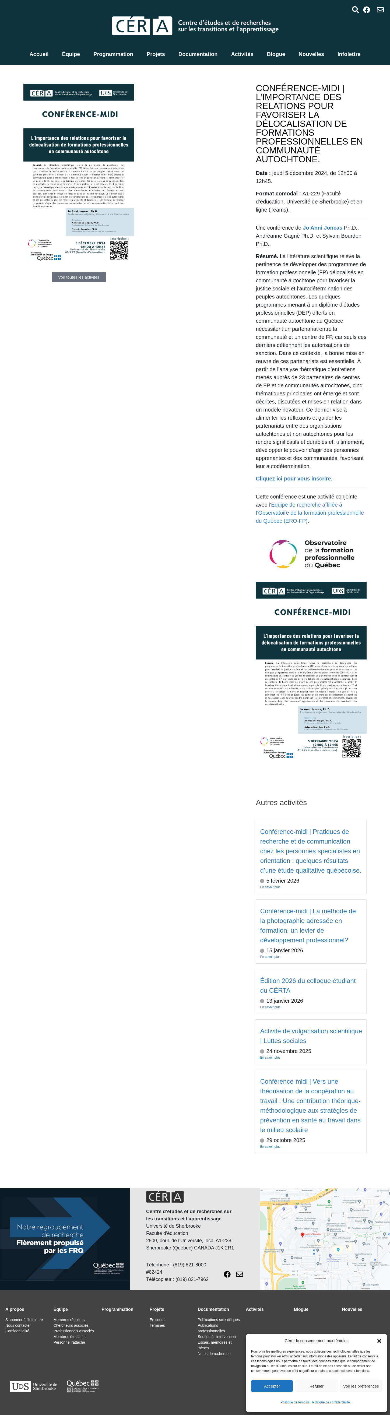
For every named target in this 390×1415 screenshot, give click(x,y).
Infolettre (349, 54)
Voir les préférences (361, 1386)
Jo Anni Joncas (322, 228)
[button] (379, 1340)
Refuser (317, 1386)
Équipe (71, 54)
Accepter (272, 1386)
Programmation (113, 54)
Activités (242, 54)
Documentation (198, 54)
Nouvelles (311, 54)
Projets (156, 54)
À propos (14, 1309)
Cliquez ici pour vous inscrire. (294, 479)
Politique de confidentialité (331, 1402)
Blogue (276, 54)
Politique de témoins (295, 1402)
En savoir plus (270, 887)
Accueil (38, 54)
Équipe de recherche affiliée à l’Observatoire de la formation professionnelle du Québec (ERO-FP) (310, 513)
